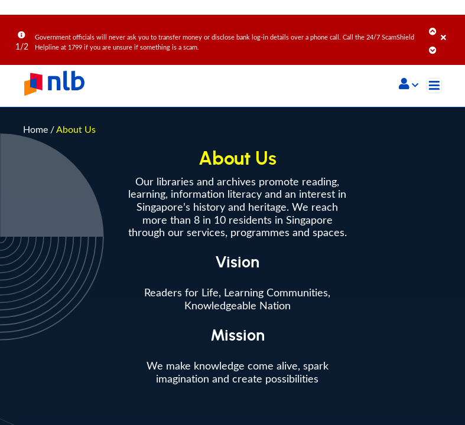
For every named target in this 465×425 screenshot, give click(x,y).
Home (35, 129)
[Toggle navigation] (434, 85)
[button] (408, 85)
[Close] (450, 28)
